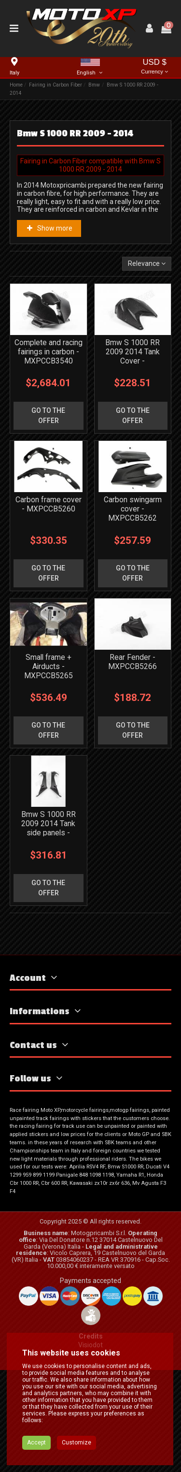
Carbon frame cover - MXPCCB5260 (48, 504)
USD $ (154, 67)
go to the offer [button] (48, 415)
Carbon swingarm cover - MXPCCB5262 (133, 509)
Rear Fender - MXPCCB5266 (132, 662)
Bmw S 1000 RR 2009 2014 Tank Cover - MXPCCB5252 (132, 356)
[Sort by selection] (146, 264)
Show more (48, 228)
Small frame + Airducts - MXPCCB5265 (48, 666)
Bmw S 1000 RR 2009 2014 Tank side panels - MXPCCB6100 (48, 828)
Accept (36, 1453)
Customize (76, 1453)
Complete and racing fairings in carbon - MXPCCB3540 (48, 351)
